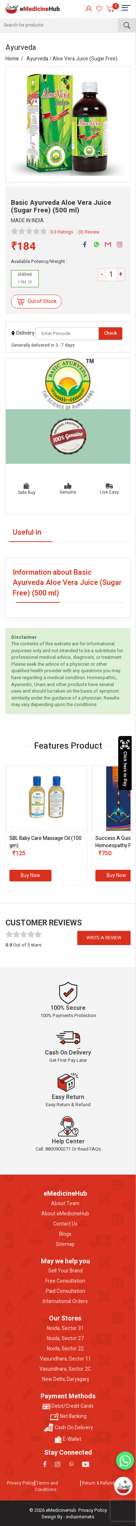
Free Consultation (65, 1281)
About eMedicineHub (65, 1214)
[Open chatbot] (123, 1486)
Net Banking (68, 1416)
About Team (65, 1203)
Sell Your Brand (65, 1271)
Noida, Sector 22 (65, 1348)
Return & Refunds (99, 1483)
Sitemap (65, 1244)
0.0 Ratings (61, 232)
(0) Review (88, 232)
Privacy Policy (20, 1483)
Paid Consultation (65, 1291)
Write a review (103, 937)
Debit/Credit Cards (68, 1406)
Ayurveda (37, 59)
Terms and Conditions (46, 1486)
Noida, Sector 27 (65, 1338)
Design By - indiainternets (68, 1516)
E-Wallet (68, 1439)
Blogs (65, 1234)
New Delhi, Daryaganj (65, 1379)
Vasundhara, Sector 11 (65, 1359)
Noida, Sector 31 (65, 1328)
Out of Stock (36, 301)
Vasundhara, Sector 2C (65, 1369)
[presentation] (12, 827)
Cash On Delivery (68, 1428)
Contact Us (65, 1224)
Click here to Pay (124, 763)
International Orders (65, 1301)
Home (12, 59)
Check (110, 333)
